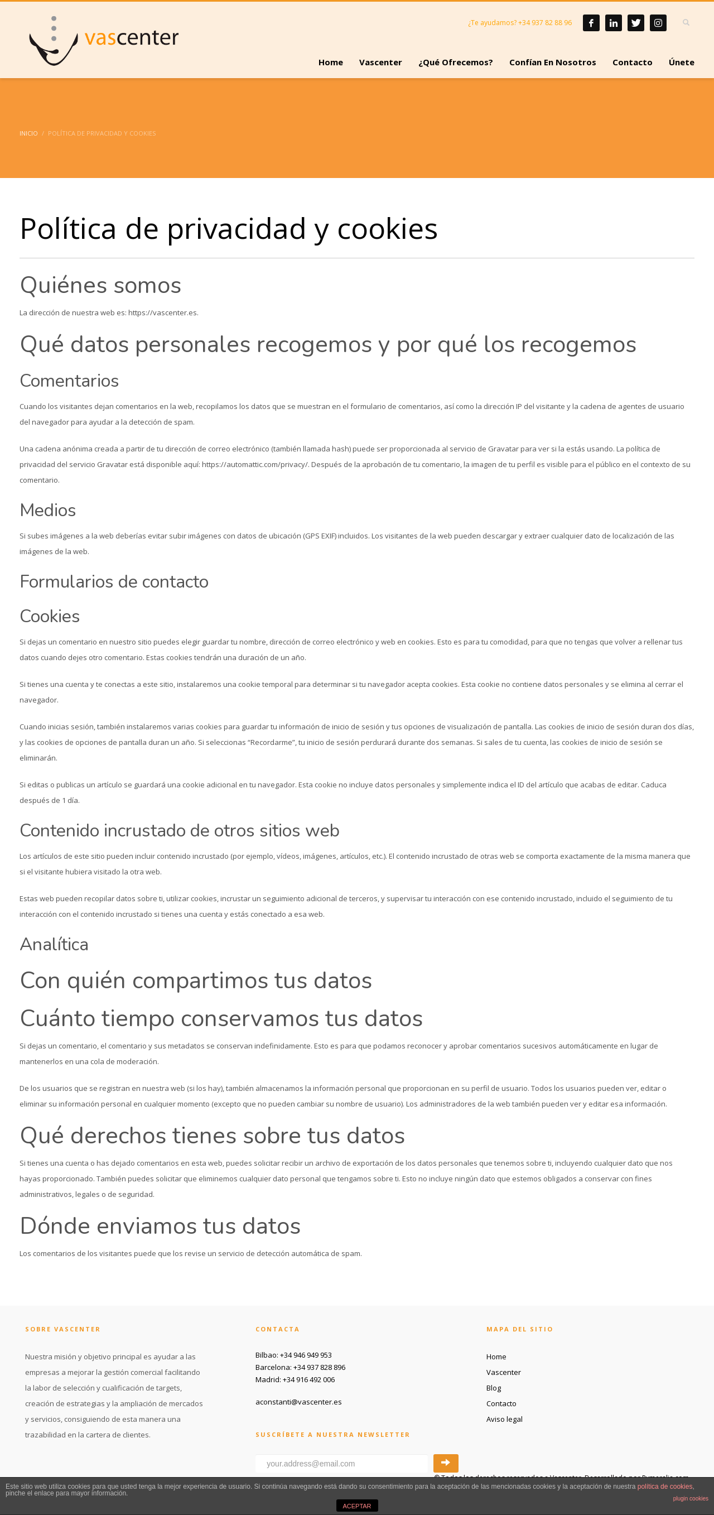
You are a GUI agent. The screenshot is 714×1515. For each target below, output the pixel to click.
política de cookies (665, 1486)
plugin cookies (690, 1498)
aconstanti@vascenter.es (298, 1402)
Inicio (29, 133)
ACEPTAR (356, 1506)
